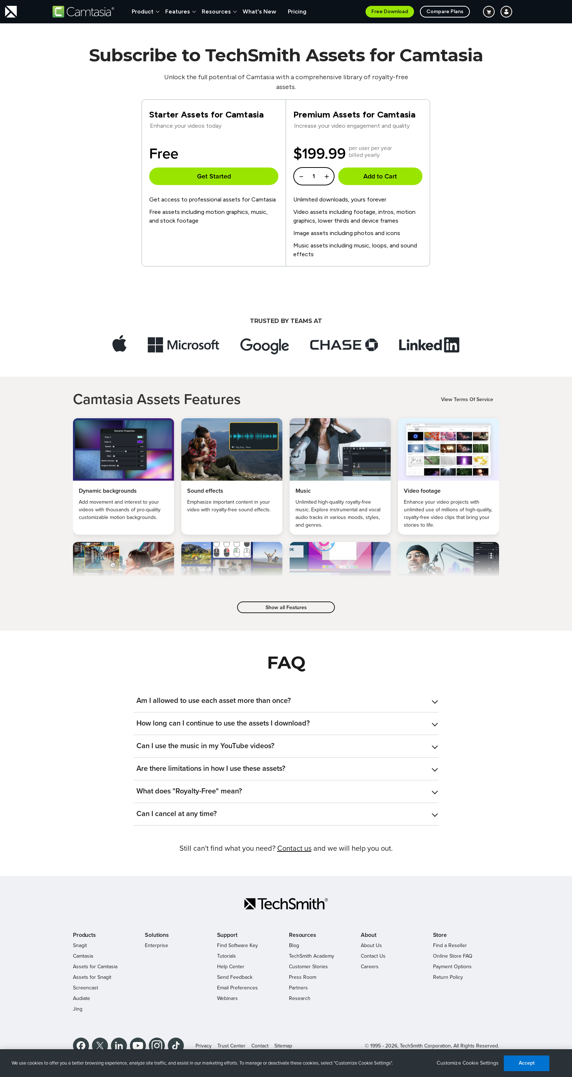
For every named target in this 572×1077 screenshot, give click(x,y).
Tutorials (226, 956)
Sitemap (283, 1046)
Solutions (157, 935)
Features (177, 11)
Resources (216, 11)
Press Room (302, 977)
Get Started (214, 176)
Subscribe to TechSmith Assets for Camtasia (286, 55)
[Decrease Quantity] (301, 176)
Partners (298, 988)
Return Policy (448, 977)
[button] (286, 700)
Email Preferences (237, 988)
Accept (527, 1063)
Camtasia (83, 956)
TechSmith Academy (311, 956)
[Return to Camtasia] (83, 12)
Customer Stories (308, 966)
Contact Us (373, 956)
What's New (259, 11)
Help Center (230, 966)
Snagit (80, 945)
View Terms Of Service (467, 399)
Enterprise (156, 945)
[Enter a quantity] (314, 176)
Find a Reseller (450, 945)
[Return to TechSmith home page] (11, 12)
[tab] (286, 701)
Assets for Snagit (92, 977)
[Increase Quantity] (327, 176)
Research (299, 998)
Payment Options (452, 966)
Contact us (294, 848)
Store (440, 935)
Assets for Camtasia (95, 966)
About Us (371, 945)
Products (84, 935)
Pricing (297, 11)
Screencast (85, 988)
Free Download (389, 11)
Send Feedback (234, 977)
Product (143, 11)
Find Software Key (237, 945)
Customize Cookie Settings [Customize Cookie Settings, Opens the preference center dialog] (468, 1063)
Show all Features (286, 607)
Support (227, 935)
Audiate (81, 998)
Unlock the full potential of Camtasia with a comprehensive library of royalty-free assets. (286, 82)
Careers (370, 966)
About (368, 935)
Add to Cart (380, 176)
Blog (294, 945)
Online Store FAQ (452, 956)
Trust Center (231, 1046)
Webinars (227, 998)
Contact (259, 1046)
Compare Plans (444, 11)
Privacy (204, 1046)
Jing (77, 1009)
